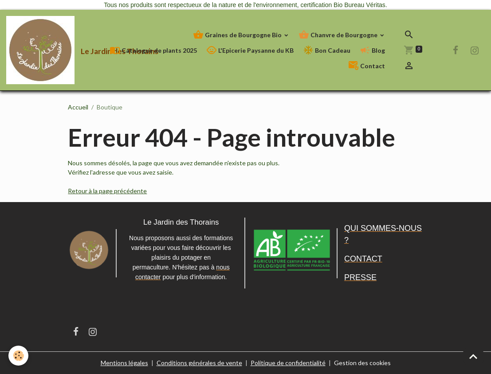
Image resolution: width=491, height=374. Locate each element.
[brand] (51, 50)
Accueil (78, 107)
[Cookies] (19, 356)
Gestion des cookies (362, 362)
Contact (366, 65)
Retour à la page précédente (107, 191)
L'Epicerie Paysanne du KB (250, 50)
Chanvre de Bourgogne (339, 34)
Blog (372, 50)
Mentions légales (124, 362)
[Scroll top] (473, 356)
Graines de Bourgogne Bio (238, 34)
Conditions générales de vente (199, 362)
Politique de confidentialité (288, 362)
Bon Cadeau (326, 50)
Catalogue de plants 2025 (153, 50)
